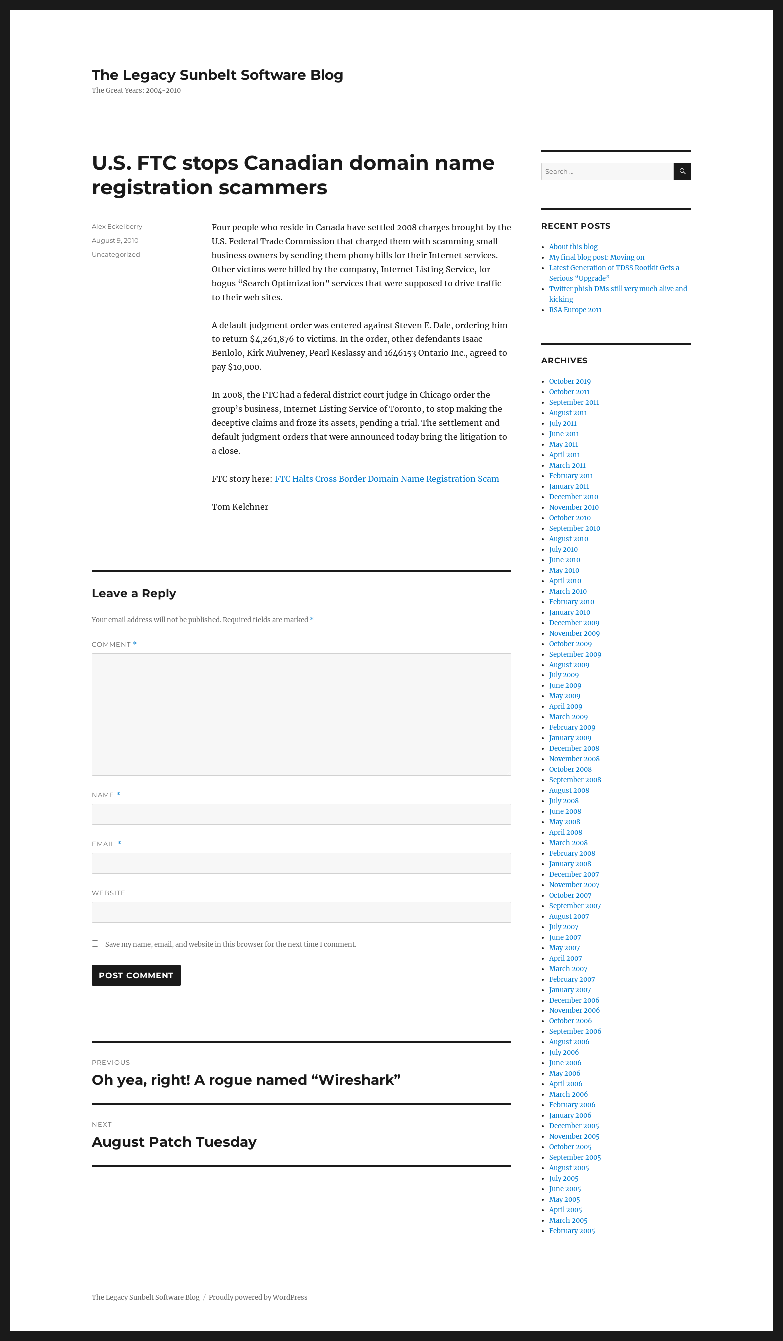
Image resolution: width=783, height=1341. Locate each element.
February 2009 (572, 727)
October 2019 (570, 381)
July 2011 (563, 423)
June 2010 (564, 560)
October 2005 (570, 1147)
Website (109, 893)
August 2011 (568, 413)
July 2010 (563, 549)
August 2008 (569, 790)
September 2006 (575, 1031)
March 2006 (568, 1094)
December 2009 (574, 623)
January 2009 (570, 738)
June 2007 (565, 937)
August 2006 (569, 1042)
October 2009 (570, 644)
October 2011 (569, 392)
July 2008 (564, 801)
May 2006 (565, 1073)
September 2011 (574, 402)
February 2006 (572, 1105)
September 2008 (575, 780)
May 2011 (563, 444)
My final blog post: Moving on (597, 257)
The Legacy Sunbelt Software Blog (218, 74)
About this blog (573, 247)
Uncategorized (116, 254)
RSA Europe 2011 (575, 310)
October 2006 (570, 1021)
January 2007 (570, 990)
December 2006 (574, 1000)
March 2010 (568, 591)
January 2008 (570, 864)
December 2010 (573, 497)
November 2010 (574, 507)
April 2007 (565, 958)
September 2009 (575, 654)
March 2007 (568, 969)
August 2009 (569, 665)
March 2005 (568, 1220)
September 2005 (575, 1157)
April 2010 (565, 581)
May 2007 (564, 948)
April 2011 (564, 455)
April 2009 (566, 706)
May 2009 (565, 696)
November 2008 (574, 759)
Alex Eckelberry (117, 226)
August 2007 (569, 916)
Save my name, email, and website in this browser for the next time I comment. (230, 944)
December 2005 (574, 1126)
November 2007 (574, 885)
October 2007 (570, 895)
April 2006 (566, 1084)
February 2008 (572, 853)
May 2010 (564, 570)
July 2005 (564, 1178)
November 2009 (574, 633)
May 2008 (564, 822)
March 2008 (568, 843)
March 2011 (567, 465)
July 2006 (564, 1052)
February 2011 (571, 476)
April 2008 (565, 832)
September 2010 (574, 528)
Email (107, 844)
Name (106, 795)
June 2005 (565, 1189)
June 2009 (565, 685)
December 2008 (574, 748)
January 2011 (569, 486)
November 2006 (574, 1010)
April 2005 (565, 1210)
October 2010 (570, 518)
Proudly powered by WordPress (258, 1297)
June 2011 (564, 434)
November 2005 (574, 1136)
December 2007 (574, 874)
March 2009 (568, 717)
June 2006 (565, 1063)
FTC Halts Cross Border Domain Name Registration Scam (387, 479)
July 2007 (564, 927)
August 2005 (569, 1168)
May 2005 (564, 1199)
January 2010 (569, 612)
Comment (114, 644)
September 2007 (575, 906)
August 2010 (568, 539)
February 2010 (571, 602)
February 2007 (572, 979)
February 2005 (572, 1231)
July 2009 (564, 675)
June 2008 (565, 811)
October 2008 (570, 769)
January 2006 (570, 1115)
